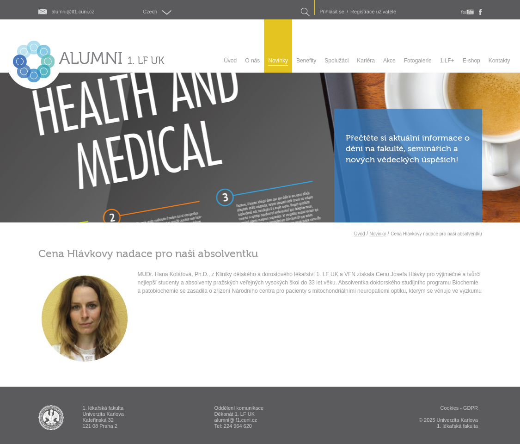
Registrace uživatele (373, 11)
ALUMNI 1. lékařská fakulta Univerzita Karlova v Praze (51, 417)
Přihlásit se (331, 11)
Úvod (359, 233)
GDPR (470, 408)
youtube (467, 12)
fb (480, 12)
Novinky (378, 233)
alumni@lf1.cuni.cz (73, 11)
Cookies (449, 408)
